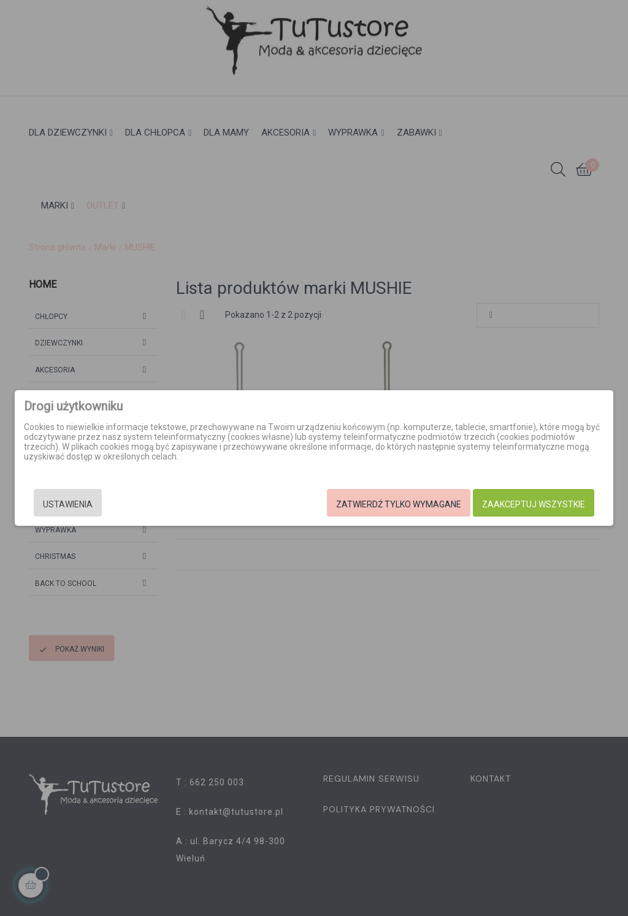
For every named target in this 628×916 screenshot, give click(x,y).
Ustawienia (68, 504)
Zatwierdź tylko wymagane (398, 504)
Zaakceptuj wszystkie (533, 504)
